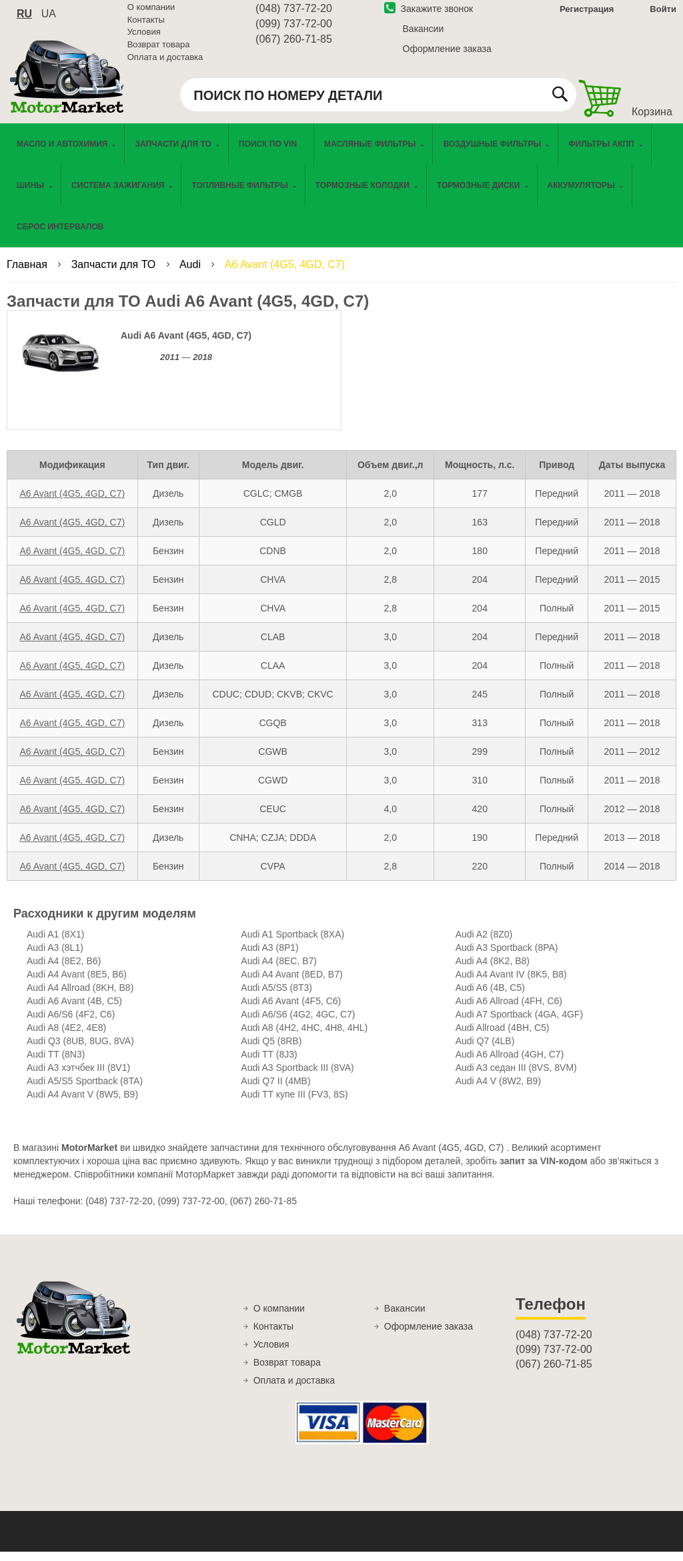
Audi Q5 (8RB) (271, 1051)
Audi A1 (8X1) (55, 944)
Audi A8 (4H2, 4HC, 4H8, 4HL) (304, 1037)
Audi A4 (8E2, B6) (64, 971)
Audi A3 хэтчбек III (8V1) (78, 1077)
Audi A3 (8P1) (269, 957)
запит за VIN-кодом (544, 1171)
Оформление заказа (447, 55)
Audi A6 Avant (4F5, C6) (291, 1011)
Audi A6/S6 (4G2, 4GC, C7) (298, 1024)
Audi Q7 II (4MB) (275, 1091)
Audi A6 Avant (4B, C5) (74, 1011)
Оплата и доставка (165, 63)
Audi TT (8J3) (269, 1064)
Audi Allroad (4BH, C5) (503, 1037)
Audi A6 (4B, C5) (490, 997)
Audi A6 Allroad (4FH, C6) (509, 1011)
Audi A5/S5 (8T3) (276, 997)
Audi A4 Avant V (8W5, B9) (82, 1104)
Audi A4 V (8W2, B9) (498, 1091)
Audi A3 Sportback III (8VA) (297, 1077)
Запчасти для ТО (115, 274)
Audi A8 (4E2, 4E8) (66, 1037)
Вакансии (423, 35)
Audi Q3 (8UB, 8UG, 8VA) (80, 1051)
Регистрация (585, 16)
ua (48, 20)
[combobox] (378, 101)
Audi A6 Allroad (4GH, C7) (510, 1064)
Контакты (146, 26)
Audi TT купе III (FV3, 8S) (294, 1104)
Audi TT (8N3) (56, 1064)
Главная (28, 274)
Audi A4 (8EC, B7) (279, 971)
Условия (144, 38)
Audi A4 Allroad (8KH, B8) (80, 997)
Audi (191, 274)
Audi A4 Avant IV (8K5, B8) (511, 984)
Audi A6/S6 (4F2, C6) (71, 1024)
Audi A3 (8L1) (55, 957)
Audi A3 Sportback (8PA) (507, 957)
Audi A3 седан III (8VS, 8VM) (516, 1077)
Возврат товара (158, 51)
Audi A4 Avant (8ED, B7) (291, 984)
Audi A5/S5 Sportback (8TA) (85, 1091)
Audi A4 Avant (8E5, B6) (77, 984)
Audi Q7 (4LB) (485, 1051)
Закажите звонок (429, 15)
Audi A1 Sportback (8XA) (292, 944)
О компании (151, 14)
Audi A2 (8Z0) (484, 944)
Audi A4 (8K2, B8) (493, 971)
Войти (663, 16)
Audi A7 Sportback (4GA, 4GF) (519, 1024)
